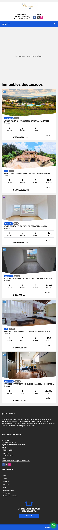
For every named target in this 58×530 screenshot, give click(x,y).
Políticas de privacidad (10, 496)
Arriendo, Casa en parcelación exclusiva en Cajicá (27, 331)
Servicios (6, 484)
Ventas (5, 478)
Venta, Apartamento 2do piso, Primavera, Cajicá (25, 226)
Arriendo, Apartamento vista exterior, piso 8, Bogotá (28, 279)
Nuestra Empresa (8, 490)
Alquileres (6, 481)
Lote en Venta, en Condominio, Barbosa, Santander (26, 121)
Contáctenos (7, 493)
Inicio (4, 476)
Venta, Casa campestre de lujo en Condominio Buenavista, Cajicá (29, 173)
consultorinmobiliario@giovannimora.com (16, 461)
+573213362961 (23, 16)
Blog (4, 487)
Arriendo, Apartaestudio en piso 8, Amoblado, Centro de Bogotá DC (29, 384)
